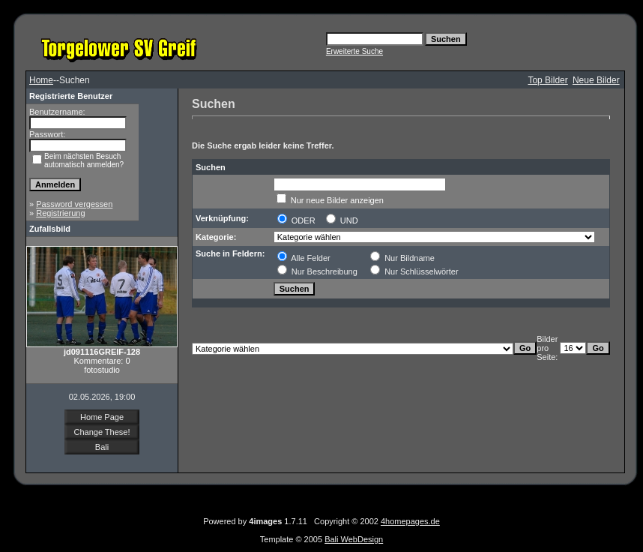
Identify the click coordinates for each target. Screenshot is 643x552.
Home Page (102, 417)
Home (41, 80)
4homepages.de (410, 521)
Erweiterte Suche (354, 51)
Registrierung (60, 213)
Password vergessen (74, 204)
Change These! (101, 432)
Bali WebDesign (353, 539)
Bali (102, 447)
